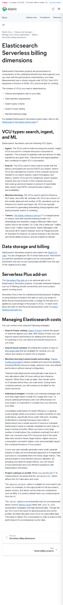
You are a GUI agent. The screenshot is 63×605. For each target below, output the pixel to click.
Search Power (34, 330)
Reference (57, 17)
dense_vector (25, 504)
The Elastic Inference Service (27, 215)
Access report (55, 2)
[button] (3, 24)
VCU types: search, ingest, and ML (28, 134)
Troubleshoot (45, 17)
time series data (12, 351)
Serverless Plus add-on (24, 274)
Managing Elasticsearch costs (31, 319)
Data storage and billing (25, 246)
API (51, 473)
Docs (4, 17)
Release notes (31, 17)
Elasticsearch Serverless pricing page (19, 122)
